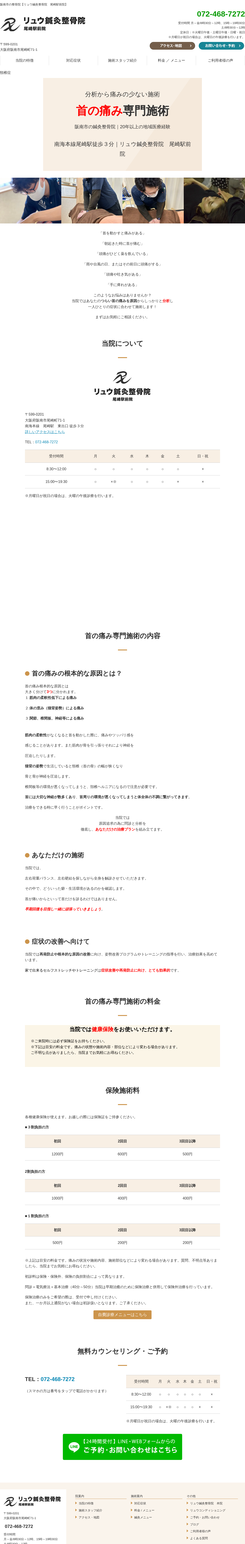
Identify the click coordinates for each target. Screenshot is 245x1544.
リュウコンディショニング (207, 1510)
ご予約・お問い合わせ (205, 1517)
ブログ (194, 1524)
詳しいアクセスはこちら (45, 432)
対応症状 (73, 60)
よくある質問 (199, 1538)
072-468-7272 (46, 442)
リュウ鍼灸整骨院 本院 (206, 1503)
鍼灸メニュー (143, 1517)
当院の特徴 (24, 60)
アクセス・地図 (89, 1517)
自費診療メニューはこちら (122, 1314)
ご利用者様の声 (220, 60)
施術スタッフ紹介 (122, 60)
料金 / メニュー (144, 1510)
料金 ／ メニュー (171, 60)
